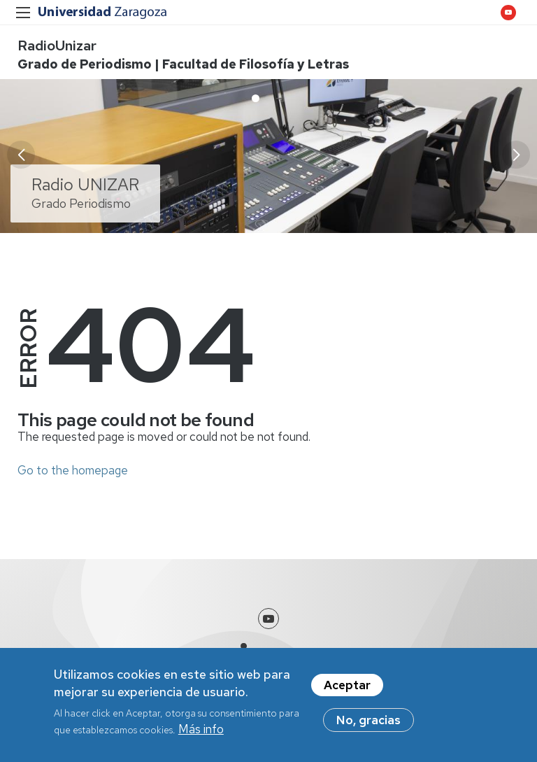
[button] (516, 155)
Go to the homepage (72, 470)
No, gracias (368, 720)
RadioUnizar (56, 45)
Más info (201, 730)
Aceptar (347, 685)
